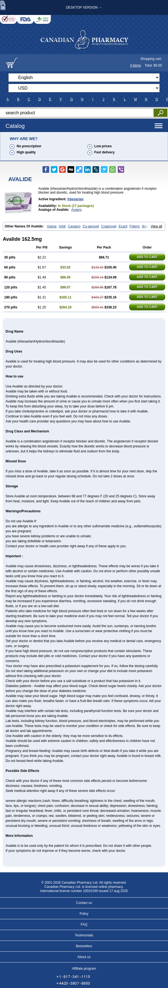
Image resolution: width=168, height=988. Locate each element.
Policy (83, 914)
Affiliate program (84, 969)
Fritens (134, 226)
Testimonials (84, 935)
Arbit (62, 226)
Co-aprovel (91, 226)
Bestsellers (84, 946)
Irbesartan (75, 199)
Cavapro (74, 226)
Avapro (76, 210)
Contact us (84, 903)
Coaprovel (108, 226)
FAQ (84, 924)
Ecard (123, 226)
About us (84, 957)
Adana (52, 226)
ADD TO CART (147, 257)
